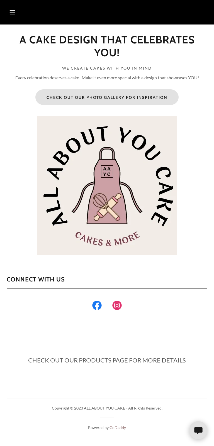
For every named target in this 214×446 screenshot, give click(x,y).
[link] (107, 54)
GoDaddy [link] (118, 427)
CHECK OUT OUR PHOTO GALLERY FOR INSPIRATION (107, 97)
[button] (12, 12)
